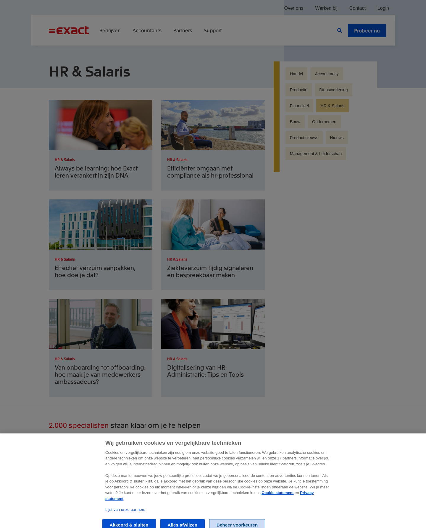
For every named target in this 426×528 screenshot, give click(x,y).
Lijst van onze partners (125, 514)
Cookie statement (277, 497)
